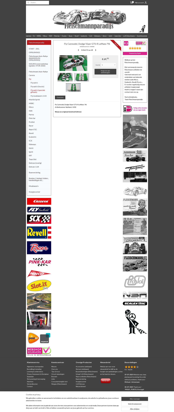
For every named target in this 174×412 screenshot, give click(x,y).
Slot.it (105, 36)
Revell (76, 36)
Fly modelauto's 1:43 (38, 96)
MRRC (39, 36)
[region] (72, 403)
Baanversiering (34, 172)
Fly (34, 36)
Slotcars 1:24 (34, 167)
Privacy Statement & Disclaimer (38, 374)
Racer (71, 36)
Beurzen (54, 376)
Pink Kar (57, 36)
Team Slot (117, 36)
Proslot (64, 36)
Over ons (54, 369)
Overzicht (60, 97)
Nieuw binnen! (81, 386)
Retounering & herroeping (36, 379)
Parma (31, 114)
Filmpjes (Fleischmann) (59, 384)
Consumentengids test (59, 381)
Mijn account (141, 2)
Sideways (97, 36)
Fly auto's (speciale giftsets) (38, 91)
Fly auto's (34, 83)
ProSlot (32, 122)
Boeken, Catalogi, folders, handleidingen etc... (38, 179)
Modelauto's (34, 186)
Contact (30, 386)
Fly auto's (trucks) (37, 86)
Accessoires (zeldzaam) (84, 366)
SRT (30, 155)
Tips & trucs (55, 371)
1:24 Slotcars (80, 384)
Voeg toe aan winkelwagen (105, 71)
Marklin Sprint (34, 99)
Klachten (30, 381)
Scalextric (84, 36)
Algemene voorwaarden (35, 366)
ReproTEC (33, 129)
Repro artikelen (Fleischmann (86, 376)
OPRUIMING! (34, 52)
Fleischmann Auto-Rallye (38, 71)
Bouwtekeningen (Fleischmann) (87, 371)
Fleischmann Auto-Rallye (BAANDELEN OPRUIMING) (38, 58)
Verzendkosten (32, 384)
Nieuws (54, 366)
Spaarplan (30, 376)
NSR (50, 36)
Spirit (110, 36)
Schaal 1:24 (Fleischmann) (84, 374)
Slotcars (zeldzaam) (82, 369)
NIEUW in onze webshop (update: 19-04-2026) (38, 65)
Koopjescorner (142, 36)
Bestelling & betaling (34, 369)
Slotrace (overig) (35, 163)
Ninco (45, 36)
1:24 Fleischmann (129, 36)
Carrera (28, 36)
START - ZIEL (34, 49)
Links (53, 379)
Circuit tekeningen (57, 374)
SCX (90, 36)
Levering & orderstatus (35, 371)
